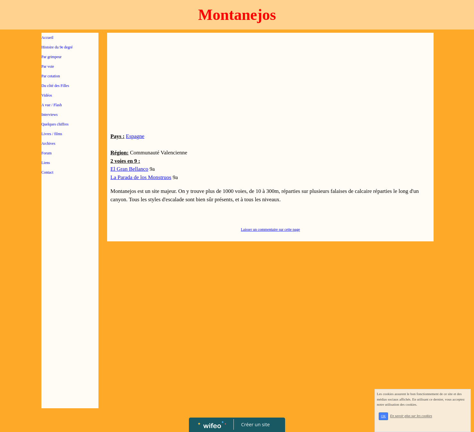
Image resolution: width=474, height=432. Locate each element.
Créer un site (255, 424)
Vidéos (46, 95)
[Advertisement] (70, 308)
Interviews (49, 114)
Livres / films (51, 134)
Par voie (47, 66)
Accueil (47, 37)
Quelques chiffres (55, 124)
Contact (47, 172)
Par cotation (50, 76)
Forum (46, 153)
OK (383, 416)
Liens (45, 162)
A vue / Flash (51, 105)
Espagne (135, 136)
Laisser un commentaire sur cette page (270, 229)
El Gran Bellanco (129, 169)
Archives (48, 143)
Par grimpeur (51, 57)
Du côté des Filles (55, 85)
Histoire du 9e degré (57, 47)
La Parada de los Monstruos (140, 177)
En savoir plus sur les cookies (411, 416)
